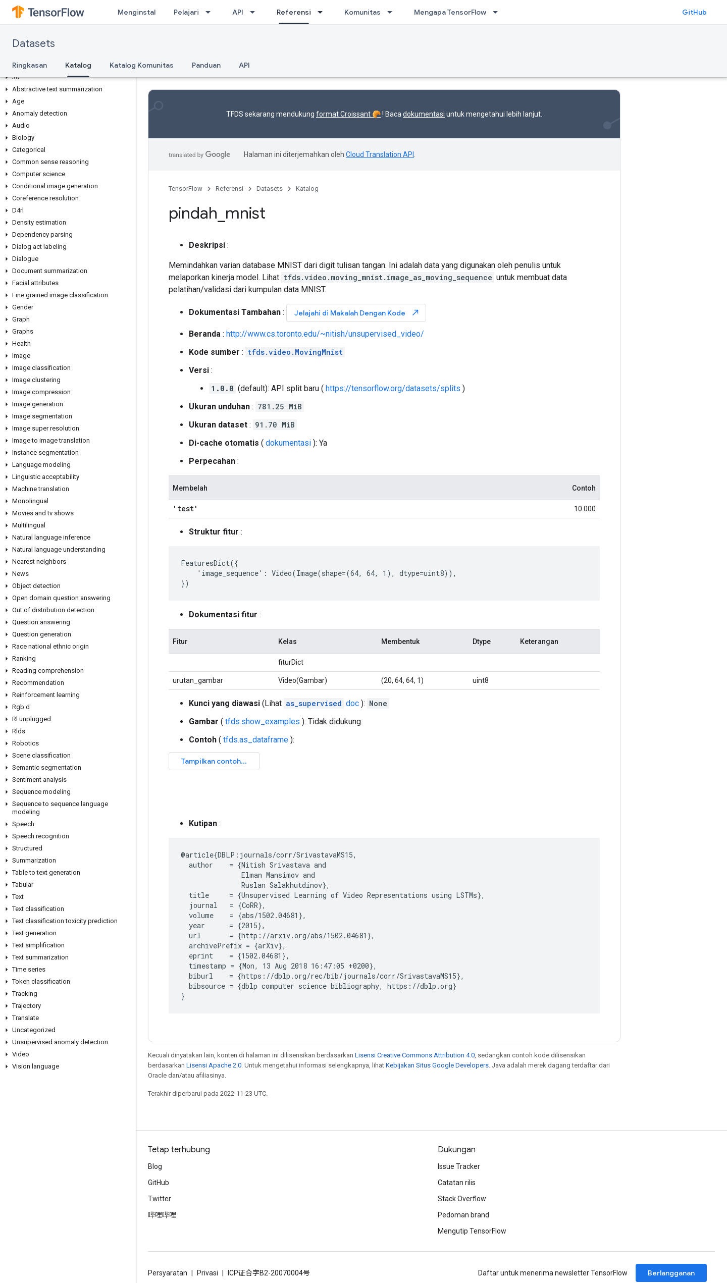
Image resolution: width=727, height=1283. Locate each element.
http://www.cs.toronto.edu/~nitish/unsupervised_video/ (325, 334)
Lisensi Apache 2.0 (213, 1065)
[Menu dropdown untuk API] (255, 12)
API (237, 12)
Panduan (206, 65)
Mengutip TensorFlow (472, 1231)
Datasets (33, 43)
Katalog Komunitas (142, 65)
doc (321, 703)
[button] (66, 77)
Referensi (229, 188)
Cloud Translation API (380, 154)
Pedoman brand (463, 1215)
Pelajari (186, 12)
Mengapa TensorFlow (450, 12)
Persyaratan (167, 1273)
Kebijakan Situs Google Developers (437, 1065)
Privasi (207, 1273)
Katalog (307, 188)
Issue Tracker (459, 1166)
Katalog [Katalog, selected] (78, 65)
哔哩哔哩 (162, 1215)
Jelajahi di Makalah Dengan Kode (357, 312)
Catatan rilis (457, 1183)
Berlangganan (671, 1272)
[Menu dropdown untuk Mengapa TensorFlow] (498, 12)
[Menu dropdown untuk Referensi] (323, 12)
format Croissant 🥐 (348, 114)
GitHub (694, 12)
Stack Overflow (462, 1199)
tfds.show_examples (262, 721)
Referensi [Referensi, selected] (294, 12)
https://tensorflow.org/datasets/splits (393, 388)
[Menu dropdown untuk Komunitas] (393, 12)
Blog (155, 1166)
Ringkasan (29, 65)
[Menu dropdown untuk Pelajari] (211, 12)
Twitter (159, 1199)
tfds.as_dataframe (255, 739)
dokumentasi (424, 114)
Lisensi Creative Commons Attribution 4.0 (415, 1055)
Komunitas (362, 12)
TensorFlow (185, 188)
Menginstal (136, 12)
